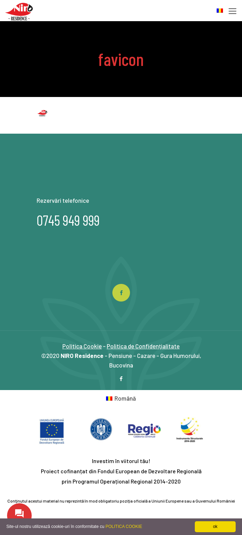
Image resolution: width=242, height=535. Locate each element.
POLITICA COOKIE (123, 526)
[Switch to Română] (121, 398)
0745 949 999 (68, 220)
